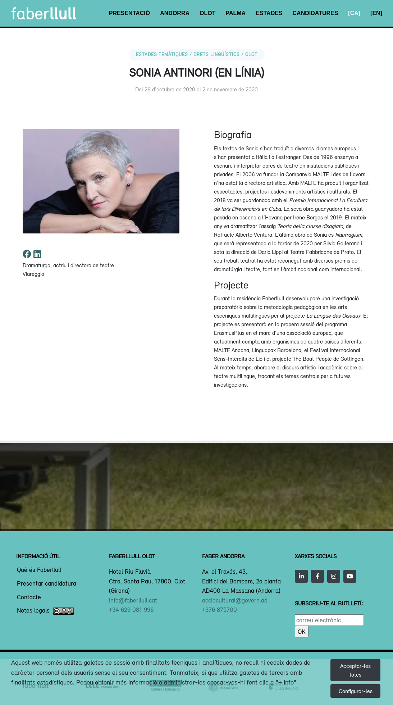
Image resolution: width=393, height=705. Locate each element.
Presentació (129, 13)
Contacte (29, 597)
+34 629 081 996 (131, 609)
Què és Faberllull (39, 570)
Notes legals (45, 611)
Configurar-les (356, 691)
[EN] (376, 13)
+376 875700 (219, 609)
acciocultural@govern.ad (235, 600)
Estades (269, 13)
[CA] (354, 13)
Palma (235, 13)
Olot (207, 13)
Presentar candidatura (46, 584)
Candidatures (315, 13)
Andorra (174, 13)
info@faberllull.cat (133, 600)
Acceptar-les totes (355, 670)
